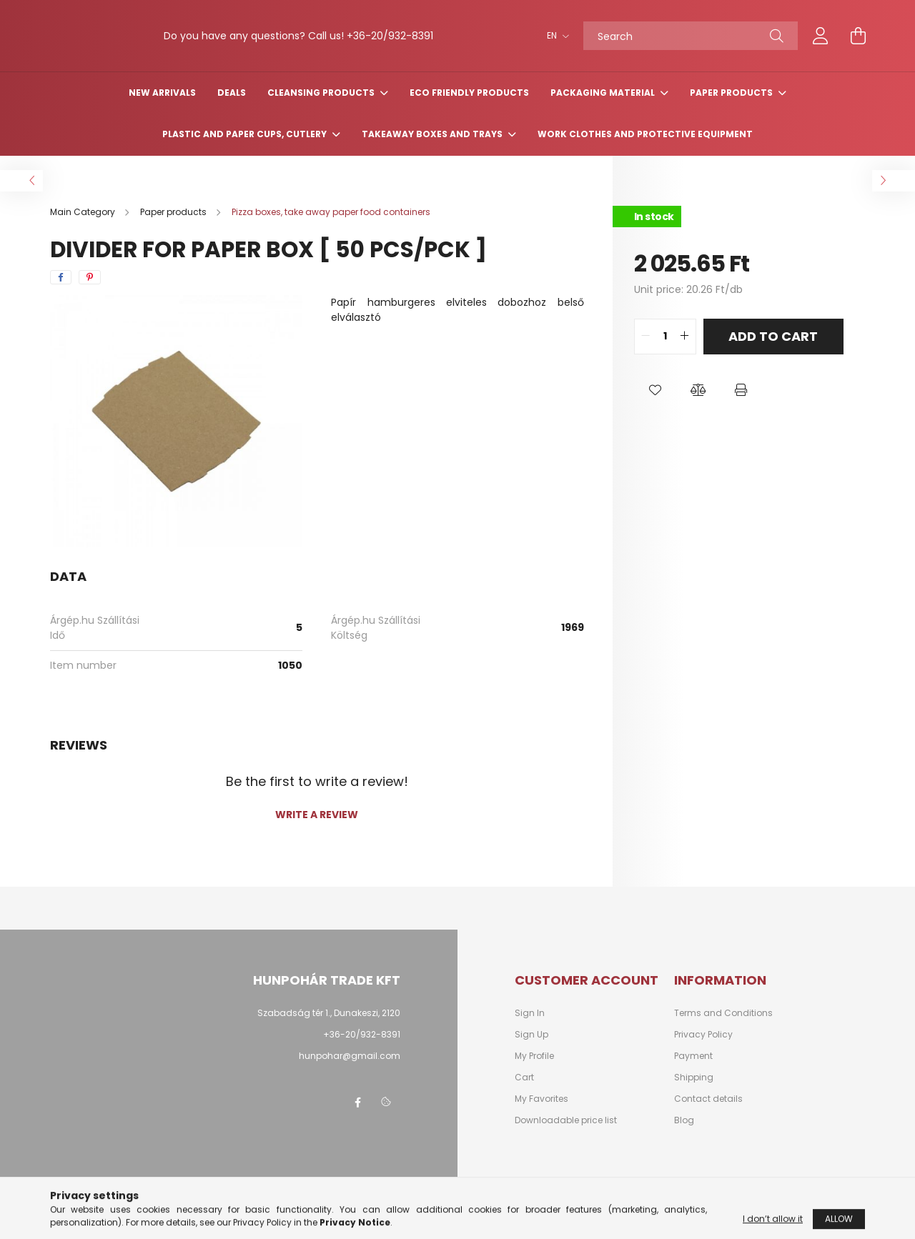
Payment (693, 1071)
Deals (231, 107)
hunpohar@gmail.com (349, 1071)
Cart (524, 1093)
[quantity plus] (685, 351)
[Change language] (554, 43)
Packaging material (603, 107)
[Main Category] (83, 227)
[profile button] (820, 43)
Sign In (530, 1028)
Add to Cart (773, 351)
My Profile (534, 1071)
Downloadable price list (566, 1135)
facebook (357, 1117)
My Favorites (541, 1114)
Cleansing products (322, 107)
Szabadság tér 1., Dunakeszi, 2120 (328, 1028)
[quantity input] (665, 351)
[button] (655, 405)
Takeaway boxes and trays (433, 149)
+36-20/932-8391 (361, 1049)
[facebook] (60, 292)
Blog (684, 1135)
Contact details (708, 1114)
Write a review (316, 829)
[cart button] (858, 43)
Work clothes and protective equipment (645, 149)
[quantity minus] (645, 351)
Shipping (693, 1093)
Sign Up (531, 1050)
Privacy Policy (703, 1050)
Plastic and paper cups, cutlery (245, 149)
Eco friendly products (469, 107)
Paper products (732, 107)
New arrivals (162, 107)
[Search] (690, 43)
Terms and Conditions (723, 1028)
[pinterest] (90, 292)
